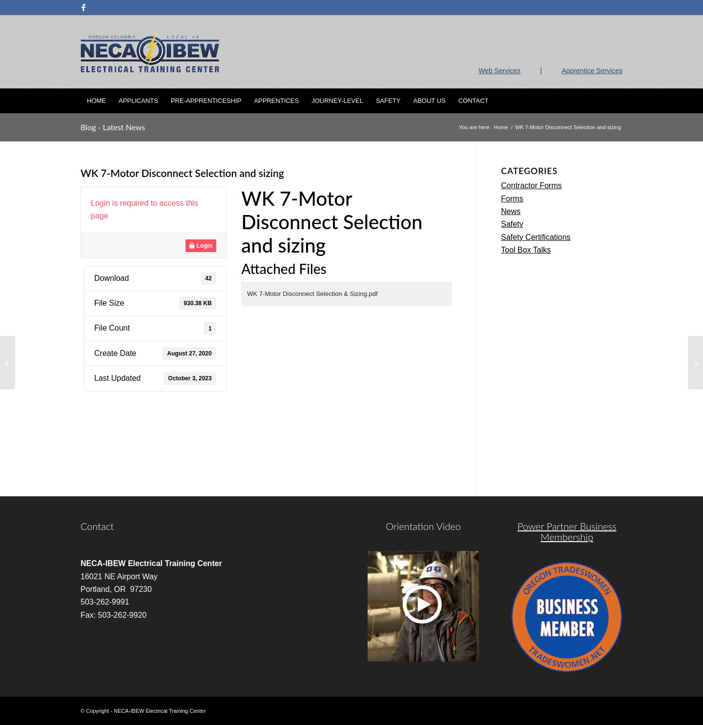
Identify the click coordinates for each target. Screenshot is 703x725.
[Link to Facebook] (83, 7)
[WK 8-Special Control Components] (695, 363)
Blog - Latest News (113, 127)
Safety (512, 224)
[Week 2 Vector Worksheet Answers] (7, 363)
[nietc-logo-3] (150, 51)
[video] (423, 606)
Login (200, 245)
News (510, 211)
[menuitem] (96, 101)
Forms (512, 199)
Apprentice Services (591, 71)
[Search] (616, 101)
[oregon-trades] (566, 617)
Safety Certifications (535, 237)
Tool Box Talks (526, 250)
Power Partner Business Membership (567, 531)
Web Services (499, 71)
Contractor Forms (531, 185)
